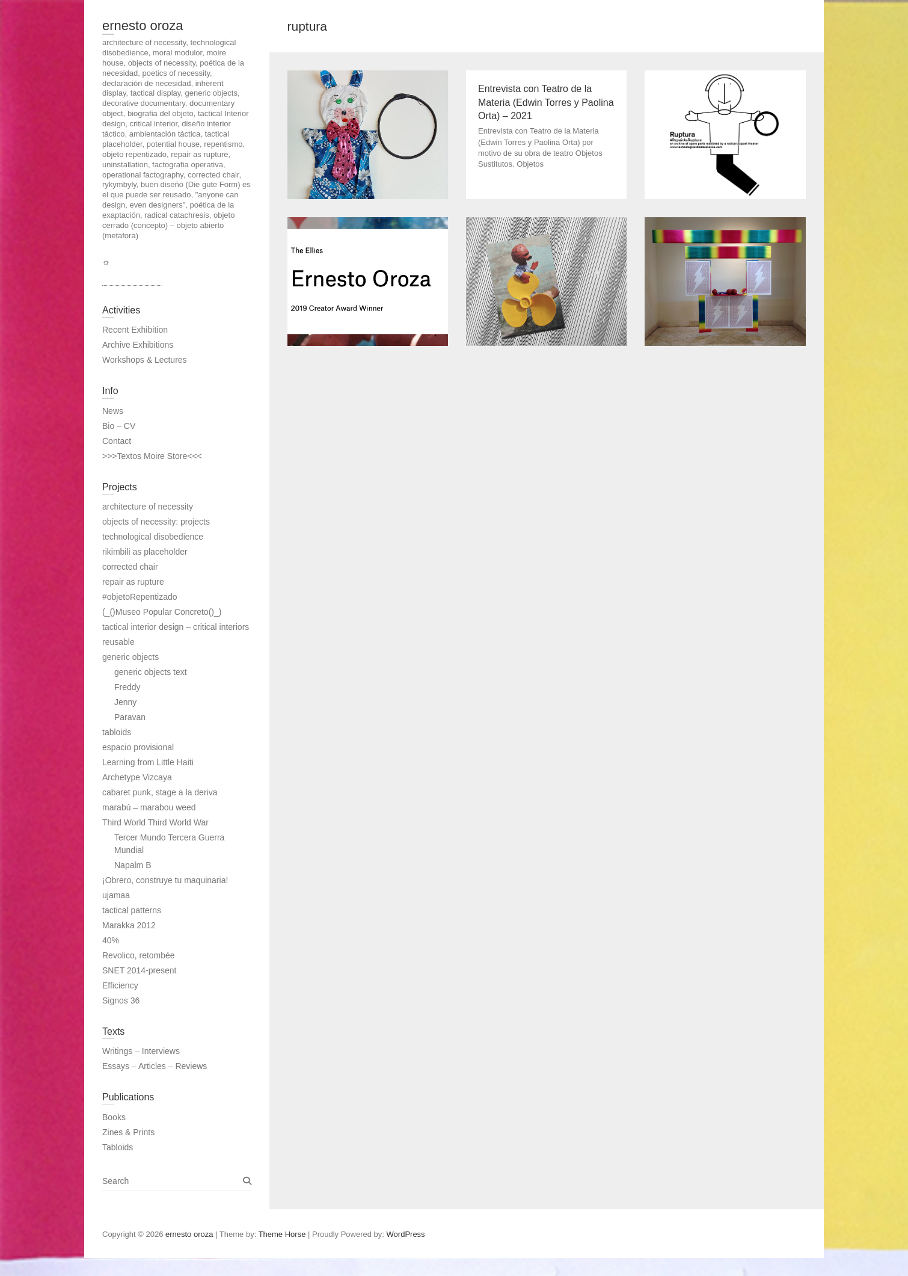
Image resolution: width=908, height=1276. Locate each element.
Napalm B (132, 865)
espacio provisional (138, 747)
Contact (116, 441)
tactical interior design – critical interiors (175, 627)
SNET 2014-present (139, 970)
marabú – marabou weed (149, 807)
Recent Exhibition (135, 329)
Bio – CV (118, 426)
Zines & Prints (128, 1132)
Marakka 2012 (129, 925)
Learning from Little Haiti (148, 762)
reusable (118, 642)
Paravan (130, 717)
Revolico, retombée (138, 955)
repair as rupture (133, 582)
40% (110, 940)
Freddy (127, 687)
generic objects (130, 657)
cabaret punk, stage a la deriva (159, 792)
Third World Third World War (155, 822)
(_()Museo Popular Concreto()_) (161, 612)
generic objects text (150, 672)
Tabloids (117, 1147)
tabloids (116, 732)
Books (114, 1117)
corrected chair (130, 567)
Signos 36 (121, 1000)
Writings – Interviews (141, 1051)
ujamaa (116, 895)
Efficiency (120, 985)
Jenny (125, 702)
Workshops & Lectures (144, 360)
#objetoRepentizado (139, 597)
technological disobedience (152, 536)
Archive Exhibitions (137, 345)
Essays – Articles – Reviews (154, 1066)
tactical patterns (131, 910)
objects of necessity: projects (156, 521)
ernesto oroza (142, 25)
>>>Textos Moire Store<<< (152, 456)
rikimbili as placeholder (145, 551)
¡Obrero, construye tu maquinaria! (165, 880)
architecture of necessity (147, 506)
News (112, 411)
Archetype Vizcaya (137, 777)
